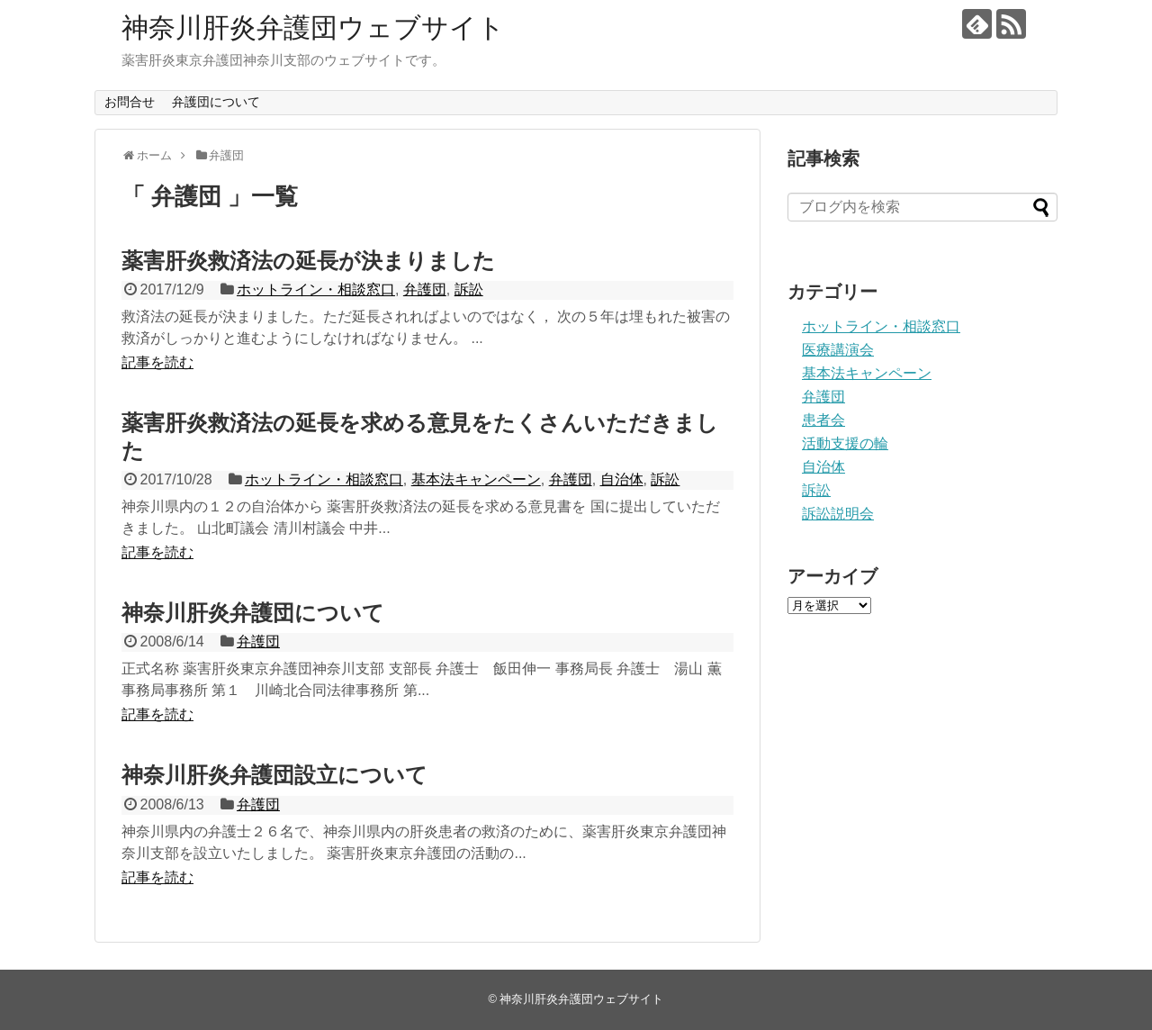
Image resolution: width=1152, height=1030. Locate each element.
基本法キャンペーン (476, 479)
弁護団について (216, 102)
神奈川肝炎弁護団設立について (285, 775)
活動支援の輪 (845, 443)
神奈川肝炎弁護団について (253, 613)
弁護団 (424, 289)
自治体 (622, 479)
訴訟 (468, 289)
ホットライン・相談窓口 (316, 289)
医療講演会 (838, 349)
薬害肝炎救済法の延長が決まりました (308, 260)
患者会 (823, 420)
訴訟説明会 (838, 513)
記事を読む (158, 362)
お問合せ (129, 102)
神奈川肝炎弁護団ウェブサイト (313, 27)
